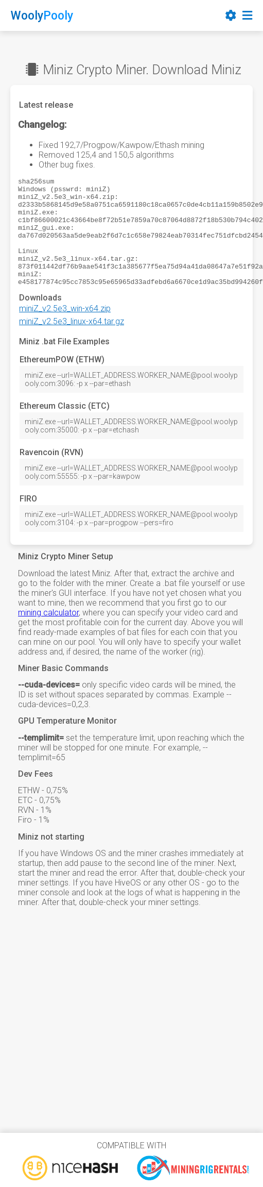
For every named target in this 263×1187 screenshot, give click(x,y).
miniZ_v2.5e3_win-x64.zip (65, 330)
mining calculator (48, 634)
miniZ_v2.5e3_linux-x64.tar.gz (71, 343)
